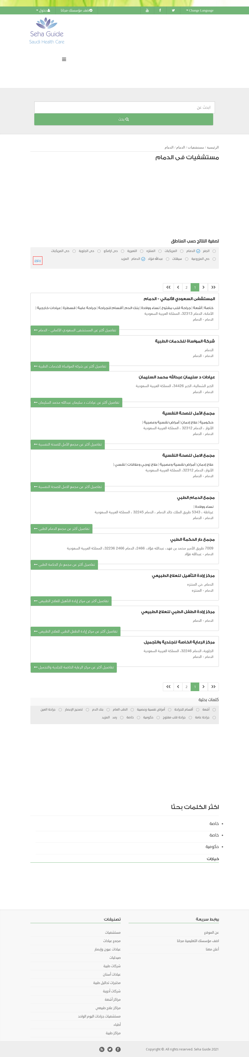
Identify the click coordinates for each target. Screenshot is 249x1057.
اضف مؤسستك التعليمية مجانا (198, 940)
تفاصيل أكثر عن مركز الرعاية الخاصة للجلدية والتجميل (74, 667)
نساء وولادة (150, 308)
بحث (123, 119)
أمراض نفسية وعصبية (161, 422)
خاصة (208, 308)
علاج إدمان (189, 422)
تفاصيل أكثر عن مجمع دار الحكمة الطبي (64, 564)
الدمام (180, 147)
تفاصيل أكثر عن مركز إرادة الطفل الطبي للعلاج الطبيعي (75, 631)
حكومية (206, 422)
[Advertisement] (127, 201)
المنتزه (197, 590)
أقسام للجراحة (110, 308)
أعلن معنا (212, 949)
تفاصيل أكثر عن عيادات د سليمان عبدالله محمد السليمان (76, 402)
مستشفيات (196, 147)
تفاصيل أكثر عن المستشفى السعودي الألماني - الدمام (75, 330)
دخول (43, 10)
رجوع (38, 260)
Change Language (200, 10)
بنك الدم (132, 308)
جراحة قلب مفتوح (176, 308)
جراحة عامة (87, 308)
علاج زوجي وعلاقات (142, 464)
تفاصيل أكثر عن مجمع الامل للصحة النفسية (68, 486)
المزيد (125, 258)
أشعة (197, 308)
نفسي (120, 464)
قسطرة (69, 308)
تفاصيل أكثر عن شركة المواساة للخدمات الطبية (70, 366)
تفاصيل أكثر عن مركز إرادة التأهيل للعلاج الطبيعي (71, 601)
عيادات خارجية (49, 308)
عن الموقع (211, 932)
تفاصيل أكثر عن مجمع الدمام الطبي (61, 528)
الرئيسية (213, 147)
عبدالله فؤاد (193, 554)
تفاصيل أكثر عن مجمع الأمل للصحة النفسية (68, 444)
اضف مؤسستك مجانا (76, 10)
